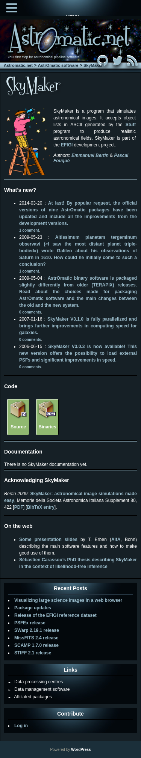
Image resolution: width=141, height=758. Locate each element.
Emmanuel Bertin (90, 155)
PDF (18, 507)
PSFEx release (29, 622)
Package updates (32, 607)
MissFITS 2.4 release (36, 637)
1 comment (29, 230)
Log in (21, 725)
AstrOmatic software (58, 65)
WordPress (81, 749)
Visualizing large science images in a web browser (68, 600)
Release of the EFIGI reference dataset (55, 615)
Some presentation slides (48, 539)
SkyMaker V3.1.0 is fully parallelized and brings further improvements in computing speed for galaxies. (78, 325)
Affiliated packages (30, 696)
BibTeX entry (41, 507)
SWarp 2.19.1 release (36, 630)
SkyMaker (93, 65)
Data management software (39, 689)
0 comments (30, 312)
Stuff (131, 124)
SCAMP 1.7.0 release (36, 645)
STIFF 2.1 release (32, 653)
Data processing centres (35, 681)
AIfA (116, 539)
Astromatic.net (18, 65)
